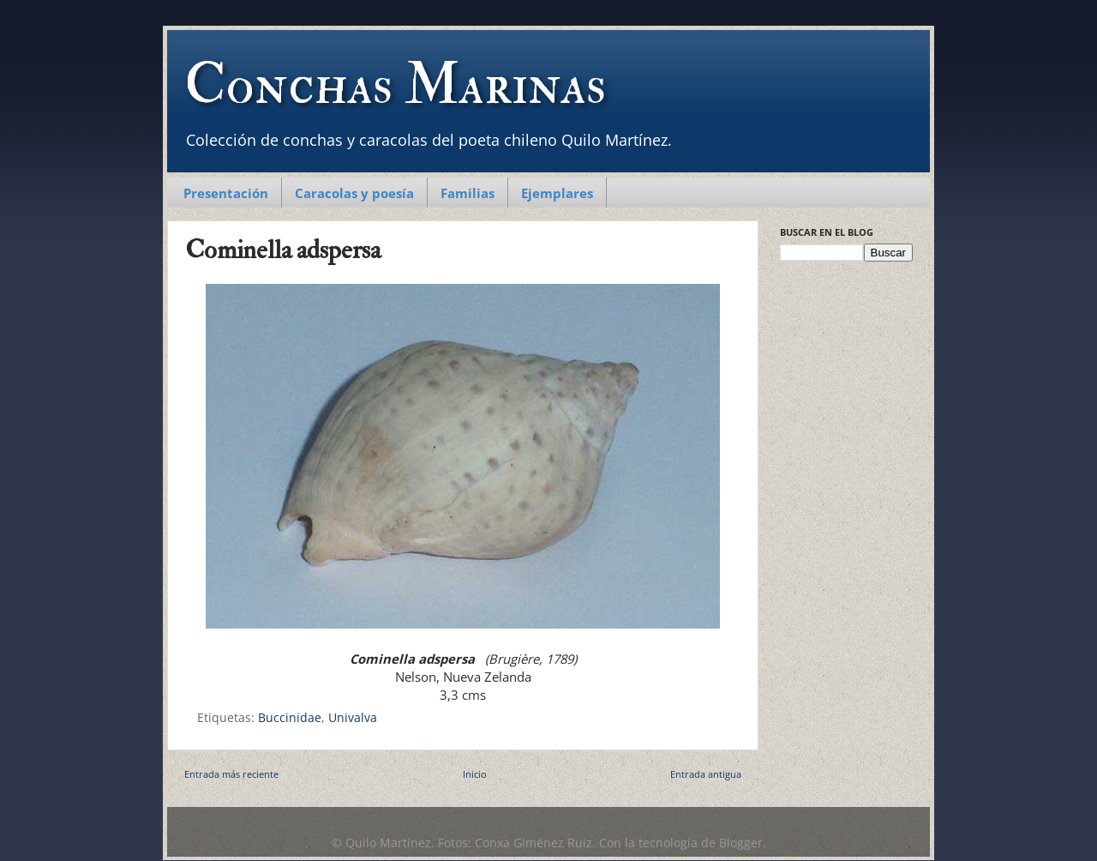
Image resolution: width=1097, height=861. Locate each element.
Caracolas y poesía (354, 193)
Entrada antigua (705, 774)
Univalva (352, 718)
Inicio (475, 774)
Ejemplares (557, 193)
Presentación (225, 193)
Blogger (741, 843)
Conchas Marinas (395, 85)
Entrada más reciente (231, 774)
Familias (468, 193)
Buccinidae (289, 718)
